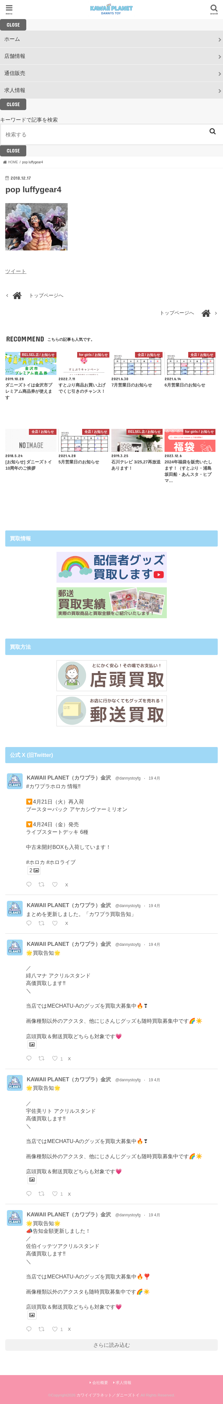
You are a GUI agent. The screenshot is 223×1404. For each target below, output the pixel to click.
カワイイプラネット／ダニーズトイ (108, 1395)
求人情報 (14, 90)
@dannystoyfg (128, 778)
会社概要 (100, 1383)
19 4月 (154, 778)
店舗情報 (14, 56)
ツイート (15, 271)
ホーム (12, 39)
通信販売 (14, 73)
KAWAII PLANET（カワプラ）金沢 (69, 778)
